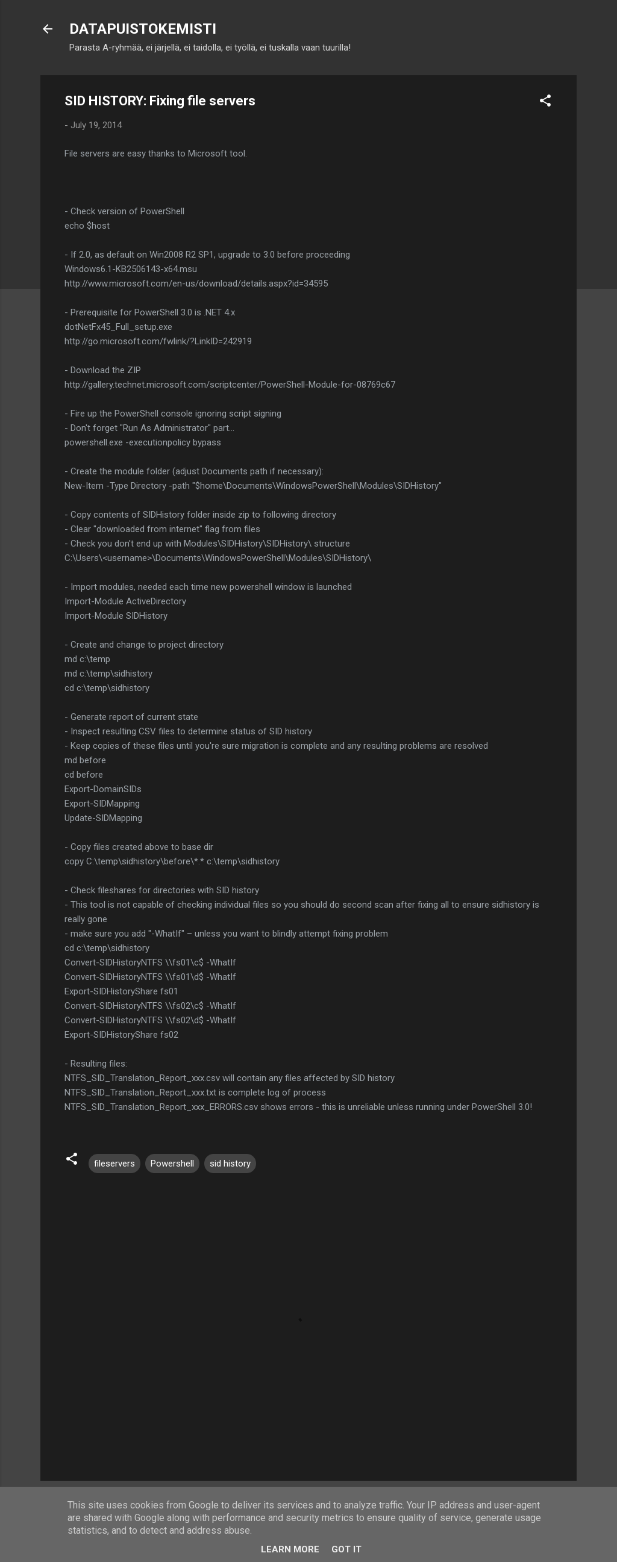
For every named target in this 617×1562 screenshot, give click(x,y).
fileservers (114, 1163)
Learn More (290, 1549)
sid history (230, 1163)
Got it (346, 1549)
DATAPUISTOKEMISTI (142, 28)
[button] (545, 102)
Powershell (172, 1163)
